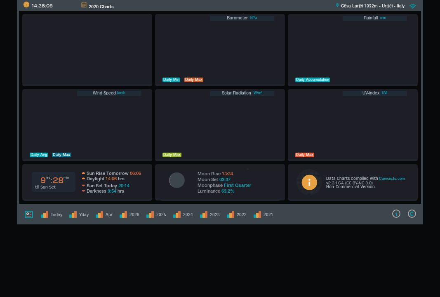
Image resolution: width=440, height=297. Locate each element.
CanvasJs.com (392, 179)
